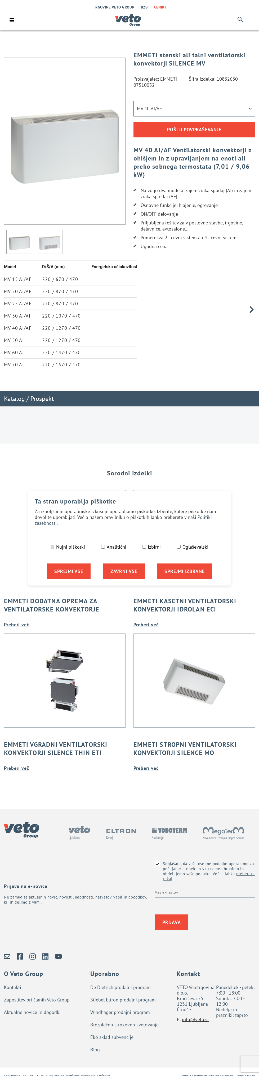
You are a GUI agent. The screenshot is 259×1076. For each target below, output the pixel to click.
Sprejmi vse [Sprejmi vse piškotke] (68, 571)
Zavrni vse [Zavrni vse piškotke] (123, 571)
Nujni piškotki (70, 547)
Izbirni (154, 547)
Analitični (116, 547)
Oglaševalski (195, 547)
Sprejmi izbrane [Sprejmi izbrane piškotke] (184, 571)
